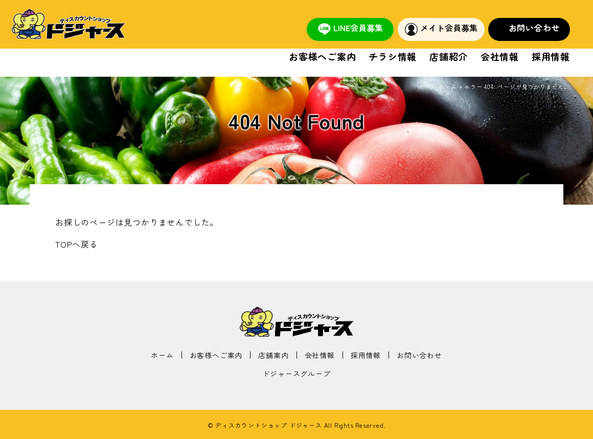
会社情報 (500, 57)
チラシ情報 (393, 57)
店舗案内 (273, 355)
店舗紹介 (448, 57)
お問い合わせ (534, 27)
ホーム (448, 86)
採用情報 (551, 57)
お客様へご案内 (322, 57)
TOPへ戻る (76, 244)
